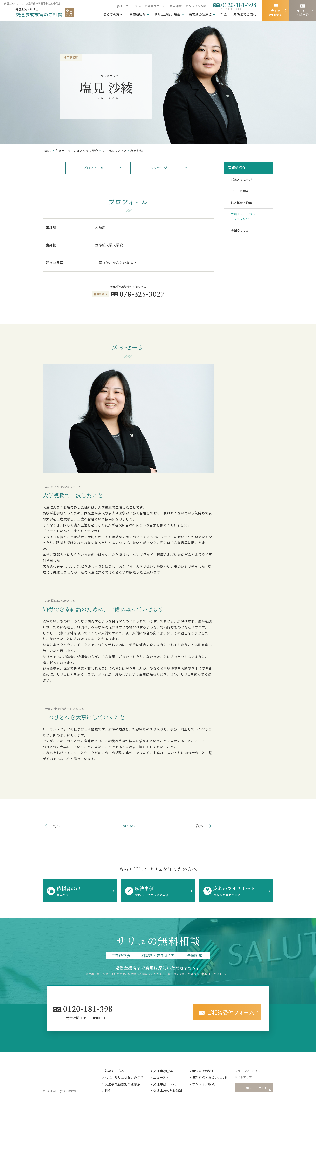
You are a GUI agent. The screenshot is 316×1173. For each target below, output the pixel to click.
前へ (57, 826)
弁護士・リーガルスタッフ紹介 (245, 220)
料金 (223, 14)
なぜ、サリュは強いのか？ (127, 1078)
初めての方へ (117, 1071)
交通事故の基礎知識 (171, 1092)
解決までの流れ (244, 14)
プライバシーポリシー (252, 1071)
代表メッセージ (243, 179)
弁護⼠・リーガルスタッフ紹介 (76, 151)
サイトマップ (246, 1078)
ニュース (132, 6)
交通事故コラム (155, 6)
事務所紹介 (137, 14)
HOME (47, 151)
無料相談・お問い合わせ (213, 1078)
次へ (199, 826)
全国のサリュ (241, 235)
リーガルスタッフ (114, 151)
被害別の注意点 (200, 14)
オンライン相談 (196, 6)
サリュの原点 (241, 192)
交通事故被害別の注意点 (125, 1085)
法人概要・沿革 (243, 204)
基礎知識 (176, 6)
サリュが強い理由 (167, 14)
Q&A (119, 6)
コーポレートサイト (255, 1089)
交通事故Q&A (166, 1071)
